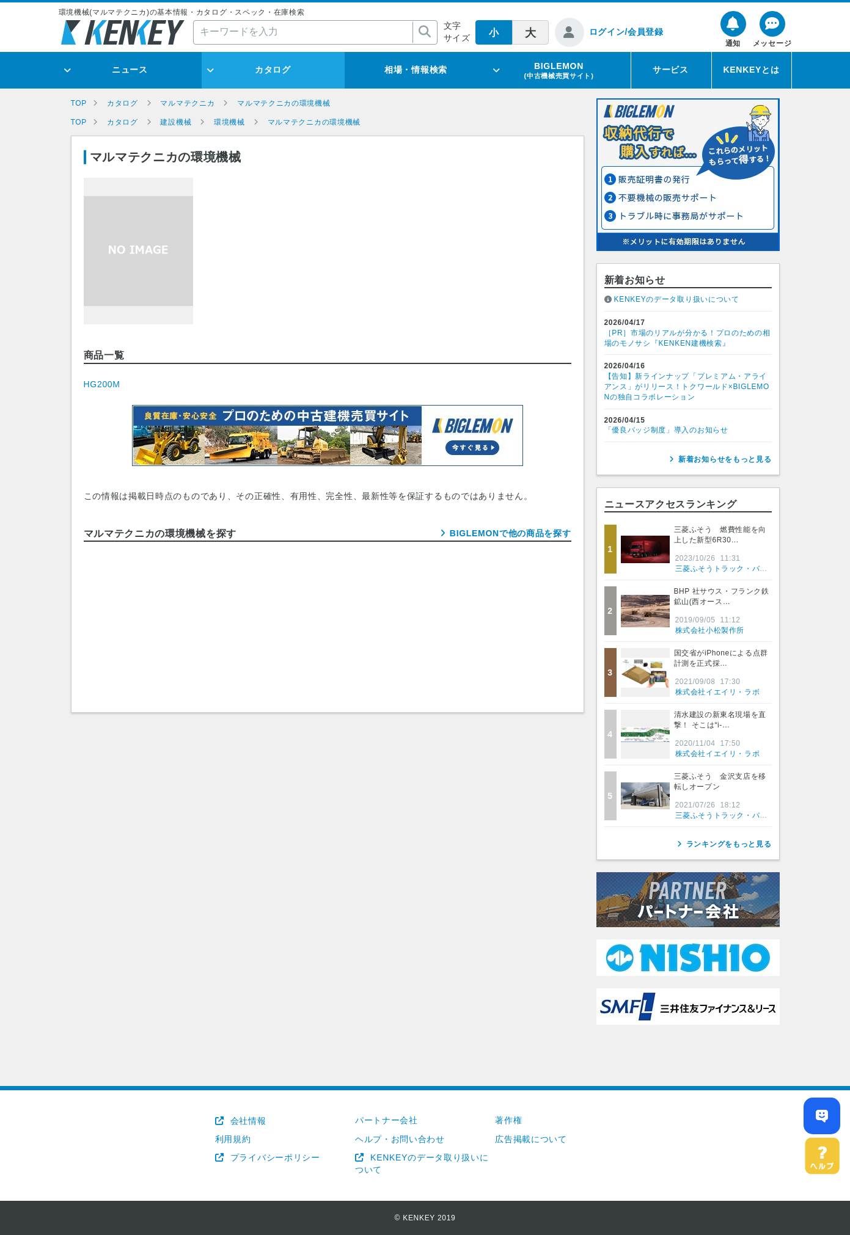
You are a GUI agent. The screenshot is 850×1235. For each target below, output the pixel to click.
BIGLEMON (558, 70)
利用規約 (233, 1139)
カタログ (273, 70)
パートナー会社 (386, 1120)
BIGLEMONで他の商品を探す (510, 533)
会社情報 (246, 1121)
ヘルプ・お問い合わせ (400, 1139)
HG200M (102, 384)
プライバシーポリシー (273, 1157)
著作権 (508, 1120)
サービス (671, 70)
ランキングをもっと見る (729, 844)
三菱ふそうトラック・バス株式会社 (737, 568)
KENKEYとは (752, 70)
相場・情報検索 (415, 70)
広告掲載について (531, 1139)
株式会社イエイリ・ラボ (717, 692)
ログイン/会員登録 (626, 32)
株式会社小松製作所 (709, 630)
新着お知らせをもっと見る (724, 459)
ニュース (130, 70)
